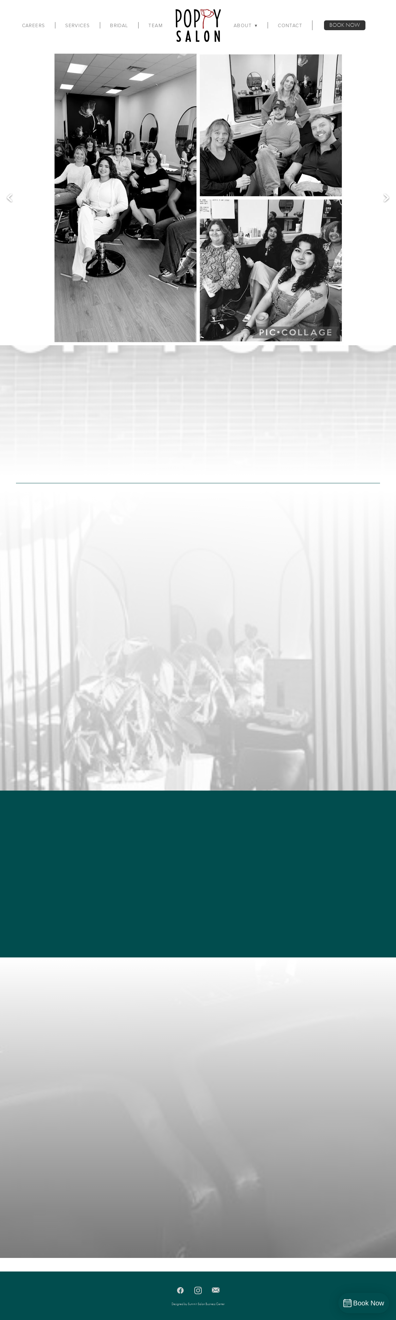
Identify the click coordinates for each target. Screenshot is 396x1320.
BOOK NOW (344, 25)
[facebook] (180, 1290)
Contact (290, 25)
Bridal (119, 25)
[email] (215, 1290)
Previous (9, 198)
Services (77, 25)
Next (386, 198)
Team (155, 25)
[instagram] (198, 1290)
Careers (33, 25)
